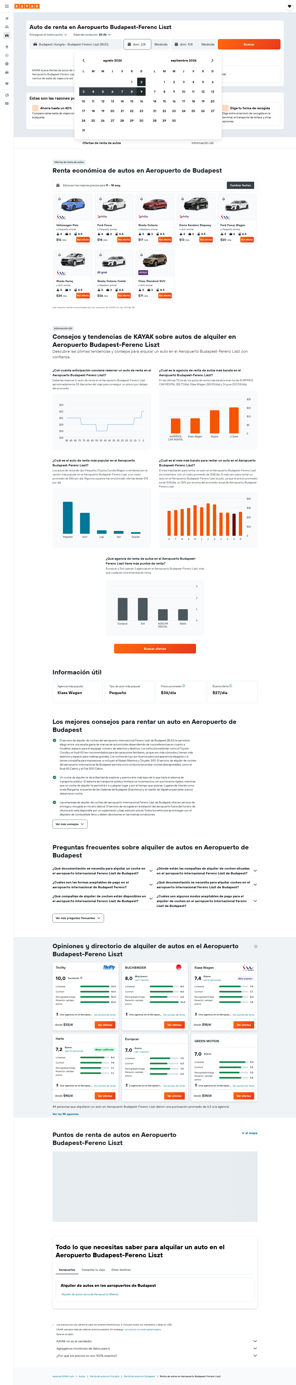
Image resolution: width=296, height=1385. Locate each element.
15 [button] (131, 101)
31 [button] (83, 130)
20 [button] (112, 111)
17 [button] (83, 111)
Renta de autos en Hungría (104, 1376)
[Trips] (7, 84)
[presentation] (256, 946)
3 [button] (83, 92)
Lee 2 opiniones (212, 979)
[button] (6, 6)
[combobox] (48, 35)
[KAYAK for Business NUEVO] (7, 72)
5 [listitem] (141, 234)
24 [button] (83, 121)
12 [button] (102, 101)
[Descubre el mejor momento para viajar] (7, 64)
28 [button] (122, 121)
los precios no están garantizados (143, 1329)
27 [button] (112, 121)
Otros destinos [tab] (121, 1270)
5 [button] (103, 92)
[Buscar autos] (7, 35)
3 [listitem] (150, 234)
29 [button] (132, 121)
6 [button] (112, 92)
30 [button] (141, 121)
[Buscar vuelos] (7, 18)
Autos (82, 1376)
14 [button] (122, 101)
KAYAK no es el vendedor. (157, 1341)
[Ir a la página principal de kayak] (27, 6)
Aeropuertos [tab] (67, 1270)
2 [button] (141, 82)
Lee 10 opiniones (74, 1050)
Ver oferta (83, 239)
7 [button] (122, 92)
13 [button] (112, 101)
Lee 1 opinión (142, 979)
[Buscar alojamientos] (7, 27)
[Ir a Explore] (7, 47)
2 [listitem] (59, 234)
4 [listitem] (100, 234)
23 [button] (141, 111)
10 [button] (83, 101)
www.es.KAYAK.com (63, 1376)
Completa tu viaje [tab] (93, 1270)
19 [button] (102, 111)
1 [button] (131, 82)
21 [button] (122, 111)
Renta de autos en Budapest (139, 1376)
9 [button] (141, 92)
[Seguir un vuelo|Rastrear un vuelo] (7, 55)
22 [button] (132, 111)
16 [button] (141, 101)
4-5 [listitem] (78, 234)
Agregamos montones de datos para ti (157, 1348)
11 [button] (93, 101)
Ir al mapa (249, 1133)
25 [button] (93, 121)
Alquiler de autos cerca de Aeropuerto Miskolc (90, 1294)
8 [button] (132, 92)
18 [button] (93, 111)
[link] (155, 648)
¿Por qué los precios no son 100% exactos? (157, 1355)
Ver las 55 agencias (65, 1114)
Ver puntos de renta (104, 1014)
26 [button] (103, 121)
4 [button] (93, 92)
